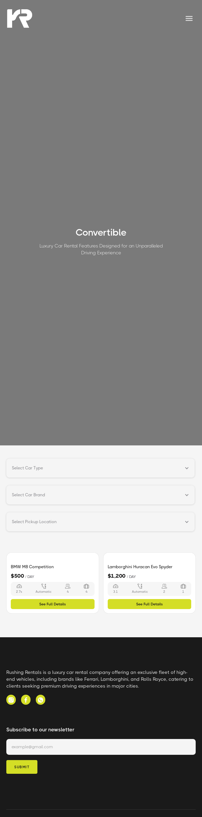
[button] (189, 18)
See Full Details (52, 604)
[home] (19, 18)
